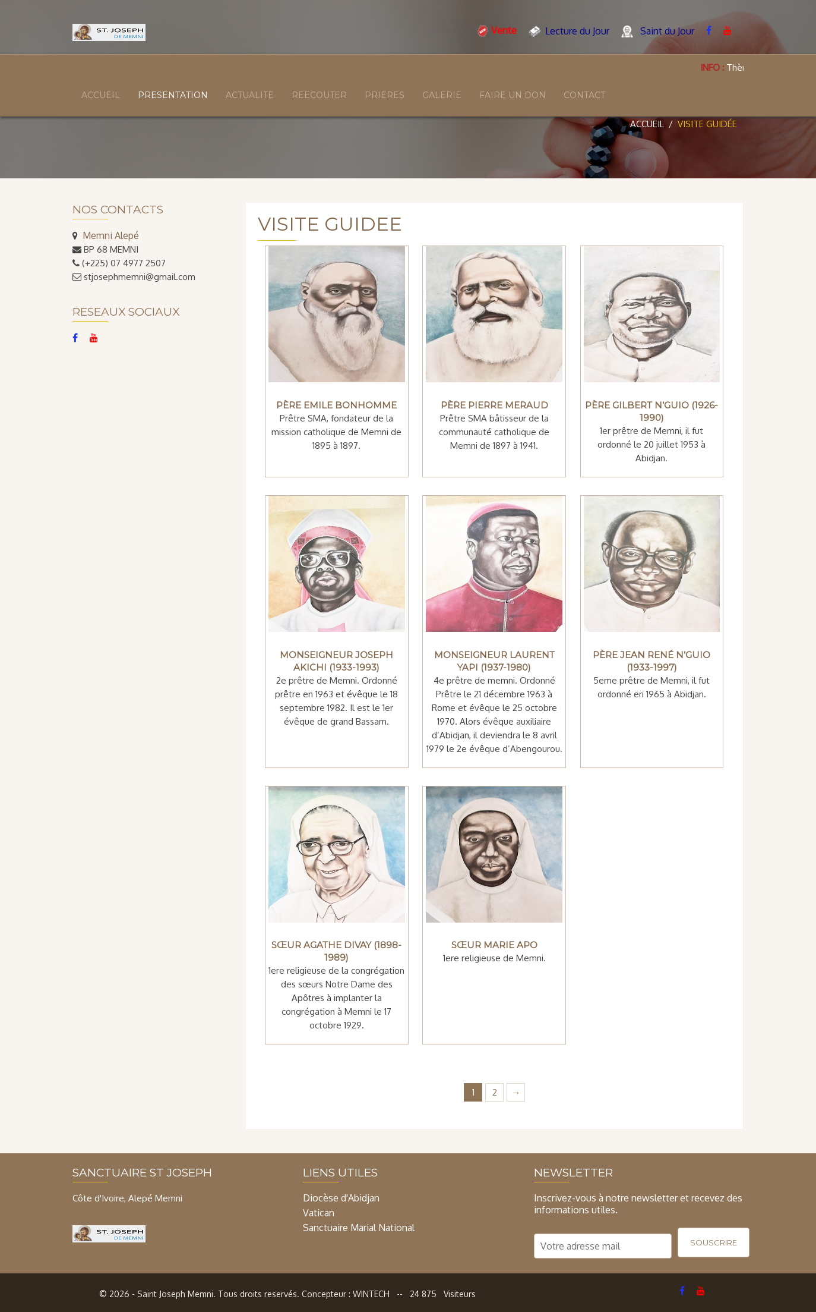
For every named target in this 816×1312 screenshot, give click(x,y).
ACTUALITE (250, 95)
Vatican (318, 1213)
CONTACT (584, 95)
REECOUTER (319, 95)
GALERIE (441, 95)
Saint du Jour (657, 31)
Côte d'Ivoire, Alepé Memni (127, 1198)
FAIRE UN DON (512, 95)
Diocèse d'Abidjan (341, 1198)
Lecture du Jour (569, 31)
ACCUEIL (100, 95)
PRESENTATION (173, 95)
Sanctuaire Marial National (359, 1228)
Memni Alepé (111, 235)
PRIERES (384, 95)
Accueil (647, 124)
